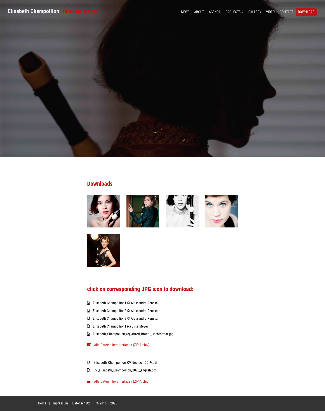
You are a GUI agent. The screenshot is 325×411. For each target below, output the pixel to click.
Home (42, 403)
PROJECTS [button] (234, 12)
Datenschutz (81, 403)
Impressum (60, 403)
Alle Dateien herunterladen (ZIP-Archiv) (118, 345)
